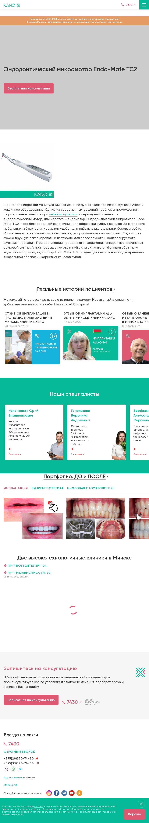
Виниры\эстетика (47, 488)
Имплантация (16, 488)
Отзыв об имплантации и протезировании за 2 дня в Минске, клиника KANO (28, 318)
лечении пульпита (63, 214)
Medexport (10, 785)
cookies (38, 806)
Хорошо (134, 814)
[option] (32, 337)
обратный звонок (19, 751)
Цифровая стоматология (90, 488)
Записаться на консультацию (31, 700)
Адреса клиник (13, 777)
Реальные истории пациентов (74, 289)
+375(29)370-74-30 (19, 758)
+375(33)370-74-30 (19, 763)
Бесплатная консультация (29, 88)
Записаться (15, 454)
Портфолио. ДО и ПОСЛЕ (75, 476)
